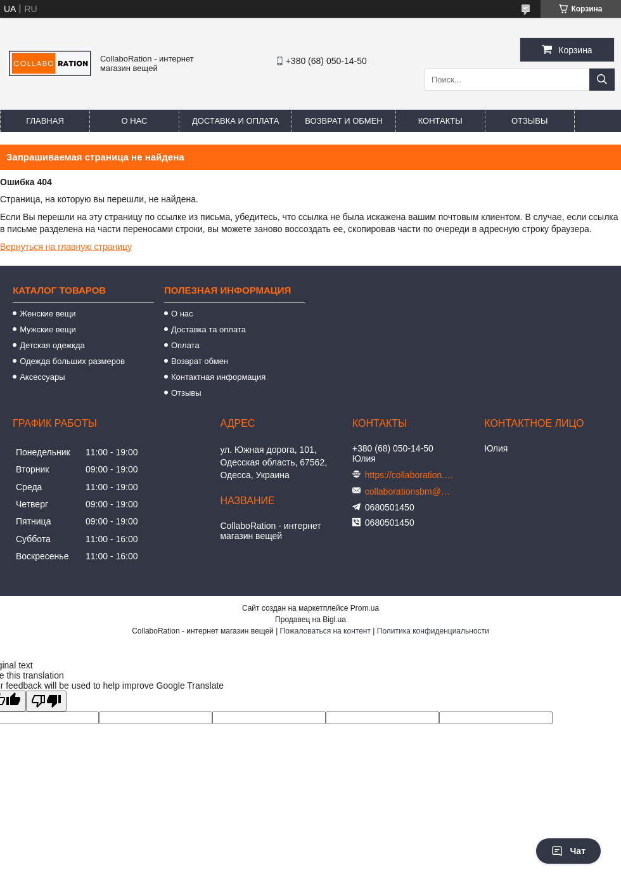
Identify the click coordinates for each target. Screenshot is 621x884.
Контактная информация (218, 377)
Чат (568, 851)
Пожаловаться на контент (325, 631)
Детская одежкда (52, 345)
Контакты (440, 121)
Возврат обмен (199, 361)
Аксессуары (42, 377)
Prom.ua (364, 608)
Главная (45, 121)
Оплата (185, 345)
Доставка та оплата (208, 329)
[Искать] (602, 79)
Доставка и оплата (235, 121)
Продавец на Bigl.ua (310, 619)
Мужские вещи (48, 329)
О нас (135, 121)
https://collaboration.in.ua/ (409, 475)
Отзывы (529, 121)
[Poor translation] (46, 701)
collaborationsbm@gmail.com (409, 491)
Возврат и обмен (343, 121)
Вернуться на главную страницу (66, 247)
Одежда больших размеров (72, 361)
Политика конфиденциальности (433, 631)
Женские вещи (48, 313)
